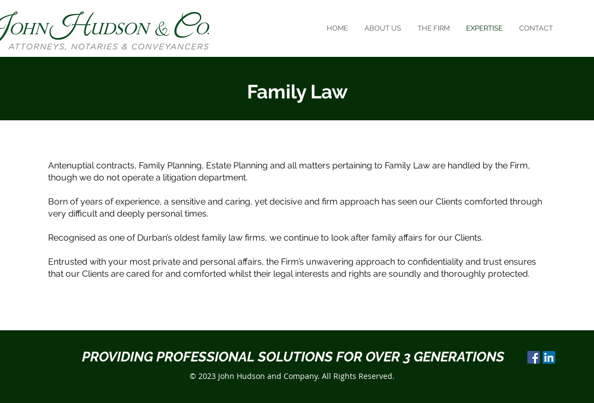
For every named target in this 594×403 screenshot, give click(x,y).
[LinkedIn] (549, 357)
